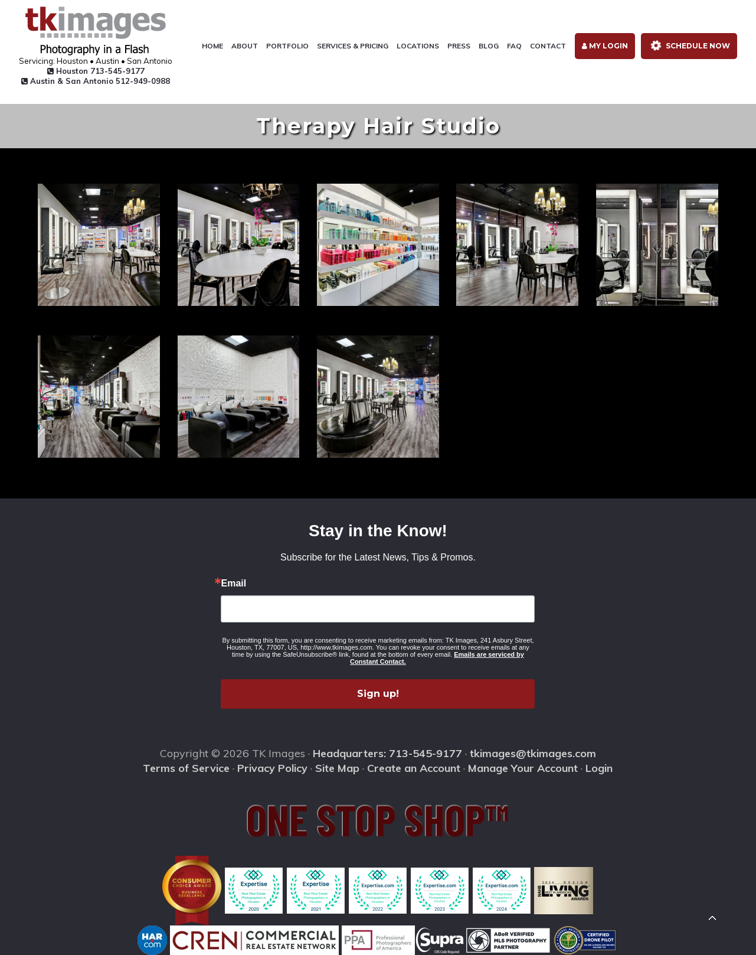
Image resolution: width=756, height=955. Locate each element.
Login (599, 768)
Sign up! (378, 693)
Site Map (337, 768)
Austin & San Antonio (95, 81)
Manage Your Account (523, 768)
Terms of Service (186, 768)
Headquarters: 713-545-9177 (387, 753)
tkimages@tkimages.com (533, 753)
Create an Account (413, 768)
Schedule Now (688, 45)
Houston (96, 71)
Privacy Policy (272, 768)
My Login (605, 45)
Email (233, 583)
